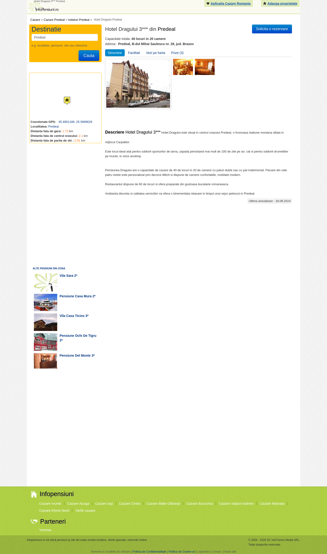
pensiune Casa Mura (76, 296)
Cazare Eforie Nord (54, 510)
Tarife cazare (85, 510)
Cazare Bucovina (199, 503)
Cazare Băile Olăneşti (163, 503)
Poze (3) (177, 53)
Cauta (88, 55)
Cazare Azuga (78, 503)
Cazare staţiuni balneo (236, 503)
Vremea (45, 530)
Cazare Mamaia (272, 503)
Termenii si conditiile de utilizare (110, 551)
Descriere (115, 53)
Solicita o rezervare (272, 29)
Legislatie (203, 551)
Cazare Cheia (129, 503)
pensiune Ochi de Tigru (78, 335)
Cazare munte (50, 503)
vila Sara (66, 275)
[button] (63, 96)
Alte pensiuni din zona (49, 268)
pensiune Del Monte (75, 355)
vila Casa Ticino (72, 316)
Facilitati (134, 53)
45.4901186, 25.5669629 (75, 122)
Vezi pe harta (155, 53)
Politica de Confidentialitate (149, 551)
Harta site (230, 551)
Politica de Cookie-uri (182, 551)
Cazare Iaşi (104, 503)
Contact (216, 551)
